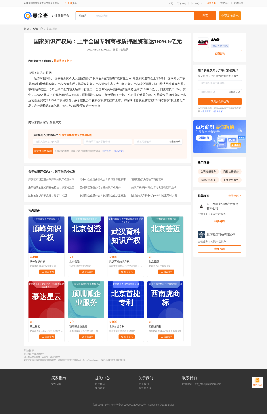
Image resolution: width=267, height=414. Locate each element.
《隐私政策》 (119, 151)
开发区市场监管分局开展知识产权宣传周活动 (53, 179)
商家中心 (224, 3)
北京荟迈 (154, 261)
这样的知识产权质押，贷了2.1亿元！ (49, 195)
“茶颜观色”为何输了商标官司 (147, 179)
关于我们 (144, 384)
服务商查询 (145, 388)
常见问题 (56, 384)
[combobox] (145, 15)
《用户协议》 (107, 151)
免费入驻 (211, 3)
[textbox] (154, 15)
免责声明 (100, 388)
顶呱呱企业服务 (78, 326)
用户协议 (100, 384)
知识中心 (38, 28)
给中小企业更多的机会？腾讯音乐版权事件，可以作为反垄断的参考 (104, 179)
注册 (241, 3)
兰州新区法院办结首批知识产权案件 (100, 187)
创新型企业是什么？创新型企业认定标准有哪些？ (104, 195)
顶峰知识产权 (37, 261)
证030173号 (102, 404)
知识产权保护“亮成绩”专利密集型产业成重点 (156, 187)
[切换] (74, 3)
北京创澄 (74, 261)
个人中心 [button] (197, 3)
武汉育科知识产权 (119, 261)
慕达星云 (35, 326)
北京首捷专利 (116, 326)
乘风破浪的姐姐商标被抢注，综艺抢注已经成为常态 (53, 187)
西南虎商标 (155, 326)
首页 (170, 3)
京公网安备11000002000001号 (128, 404)
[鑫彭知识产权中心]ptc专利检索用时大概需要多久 (156, 195)
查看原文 (55, 122)
